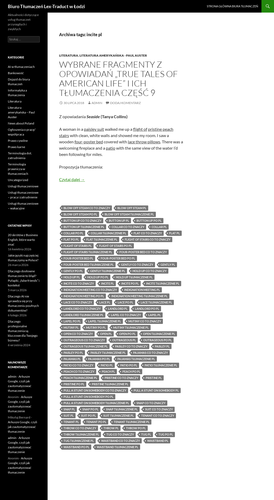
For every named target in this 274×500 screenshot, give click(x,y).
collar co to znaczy (128, 227)
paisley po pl (73, 352)
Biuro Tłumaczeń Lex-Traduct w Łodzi (46, 6)
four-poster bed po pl (118, 258)
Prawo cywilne (18, 141)
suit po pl (88, 415)
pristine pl (154, 377)
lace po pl (125, 302)
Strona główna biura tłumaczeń (232, 6)
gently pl (168, 264)
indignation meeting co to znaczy (90, 289)
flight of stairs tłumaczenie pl (88, 252)
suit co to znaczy (159, 409)
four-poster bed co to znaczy (143, 252)
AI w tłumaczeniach (21, 67)
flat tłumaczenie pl (101, 239)
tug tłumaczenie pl (79, 440)
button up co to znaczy (82, 220)
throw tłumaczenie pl (81, 434)
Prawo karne (16, 147)
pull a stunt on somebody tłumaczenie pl (96, 403)
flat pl (174, 233)
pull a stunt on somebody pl (156, 390)
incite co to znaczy (79, 283)
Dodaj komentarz (125, 103)
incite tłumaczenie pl (162, 283)
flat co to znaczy (148, 233)
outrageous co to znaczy (84, 340)
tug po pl (165, 434)
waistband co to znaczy (120, 440)
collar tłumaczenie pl (108, 233)
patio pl (107, 365)
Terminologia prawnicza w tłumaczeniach (18, 169)
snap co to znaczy (150, 403)
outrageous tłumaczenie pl (86, 346)
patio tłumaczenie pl (161, 365)
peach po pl (131, 371)
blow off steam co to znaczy (87, 208)
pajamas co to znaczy (150, 352)
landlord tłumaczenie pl (84, 315)
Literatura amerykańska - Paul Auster (113, 55)
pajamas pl (72, 359)
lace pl (104, 302)
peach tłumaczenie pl (80, 377)
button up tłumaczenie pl (84, 227)
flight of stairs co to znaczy (147, 239)
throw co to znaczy (80, 428)
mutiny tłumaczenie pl (131, 327)
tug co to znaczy (120, 434)
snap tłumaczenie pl (122, 409)
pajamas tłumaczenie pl (136, 359)
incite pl (107, 283)
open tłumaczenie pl (159, 333)
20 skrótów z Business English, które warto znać (23, 239)
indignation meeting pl (142, 289)
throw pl (111, 428)
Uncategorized (18, 180)
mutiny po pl (96, 327)
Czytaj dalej (72, 179)
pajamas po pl (99, 359)
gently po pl (73, 271)
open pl (106, 333)
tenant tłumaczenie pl (132, 421)
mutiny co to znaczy (144, 321)
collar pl (159, 227)
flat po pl (71, 239)
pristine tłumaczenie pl (110, 384)
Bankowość (16, 73)
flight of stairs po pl (115, 245)
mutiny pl (71, 327)
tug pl (146, 434)
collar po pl (73, 233)
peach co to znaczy (79, 371)
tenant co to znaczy (157, 415)
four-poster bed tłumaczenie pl (89, 264)
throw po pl (136, 428)
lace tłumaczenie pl (156, 302)
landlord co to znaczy (82, 308)
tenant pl (71, 421)
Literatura (68, 55)
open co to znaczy (78, 333)
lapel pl (154, 315)
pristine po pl (74, 384)
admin (97, 103)
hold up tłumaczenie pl (134, 277)
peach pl (108, 371)
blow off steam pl (131, 208)
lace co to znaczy (78, 302)
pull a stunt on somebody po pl (88, 396)
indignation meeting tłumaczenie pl (139, 296)
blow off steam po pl (80, 214)
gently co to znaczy (137, 264)
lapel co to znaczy (126, 315)
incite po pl (130, 283)
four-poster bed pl (78, 258)
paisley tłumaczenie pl (108, 352)
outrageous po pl (157, 340)
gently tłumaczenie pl (107, 271)
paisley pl (162, 346)
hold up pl (72, 277)
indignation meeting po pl (84, 296)
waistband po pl (76, 447)
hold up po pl (98, 277)
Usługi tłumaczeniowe (23, 186)
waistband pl (157, 440)
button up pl (119, 220)
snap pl (69, 409)
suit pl (69, 415)
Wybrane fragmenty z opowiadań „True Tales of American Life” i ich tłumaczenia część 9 (118, 78)
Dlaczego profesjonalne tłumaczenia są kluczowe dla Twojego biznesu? (23, 330)
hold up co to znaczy (150, 271)
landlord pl (118, 308)
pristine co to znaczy (121, 377)
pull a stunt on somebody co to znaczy (95, 390)
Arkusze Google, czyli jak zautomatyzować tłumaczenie (22, 426)
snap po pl (90, 409)
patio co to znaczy (78, 365)
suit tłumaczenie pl (118, 415)
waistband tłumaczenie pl (117, 447)
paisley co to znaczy (131, 346)
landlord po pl (147, 308)
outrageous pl (124, 340)
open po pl (127, 333)
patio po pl (128, 365)
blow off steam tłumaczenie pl (129, 214)
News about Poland (21, 123)
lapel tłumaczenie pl (104, 321)
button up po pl (149, 220)
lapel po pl (72, 321)
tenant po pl (96, 421)
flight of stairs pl (78, 245)
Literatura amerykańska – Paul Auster (21, 112)
